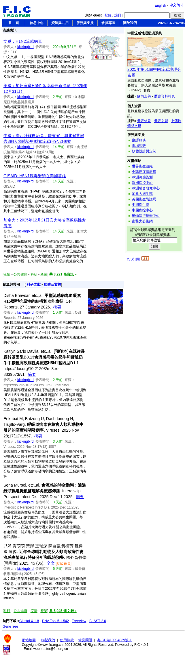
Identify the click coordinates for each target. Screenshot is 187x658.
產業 (43, 274)
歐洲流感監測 (142, 177)
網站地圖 (29, 640)
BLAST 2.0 (97, 621)
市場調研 (139, 146)
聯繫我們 (48, 640)
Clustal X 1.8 (29, 621)
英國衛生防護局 (144, 199)
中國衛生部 (140, 205)
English (160, 5)
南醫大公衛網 (142, 221)
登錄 (108, 15)
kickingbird (25, 47)
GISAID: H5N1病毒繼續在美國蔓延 (34, 175)
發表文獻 (161, 121)
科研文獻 (34, 284)
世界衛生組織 (142, 166)
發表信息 (144, 121)
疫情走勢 (144, 96)
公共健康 (20, 274)
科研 (34, 274)
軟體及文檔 (52, 284)
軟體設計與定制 (144, 151)
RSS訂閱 (137, 259)
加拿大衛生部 (142, 194)
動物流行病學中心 (146, 216)
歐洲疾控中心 (142, 183)
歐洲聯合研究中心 (146, 188)
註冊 (117, 15)
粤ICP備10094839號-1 (114, 640)
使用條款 (67, 640)
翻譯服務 (139, 140)
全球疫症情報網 (144, 172)
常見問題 (85, 640)
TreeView (79, 621)
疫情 (6, 274)
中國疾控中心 (142, 210)
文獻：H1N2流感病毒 (22, 41)
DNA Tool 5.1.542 (55, 621)
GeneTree (10, 626)
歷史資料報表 (164, 96)
